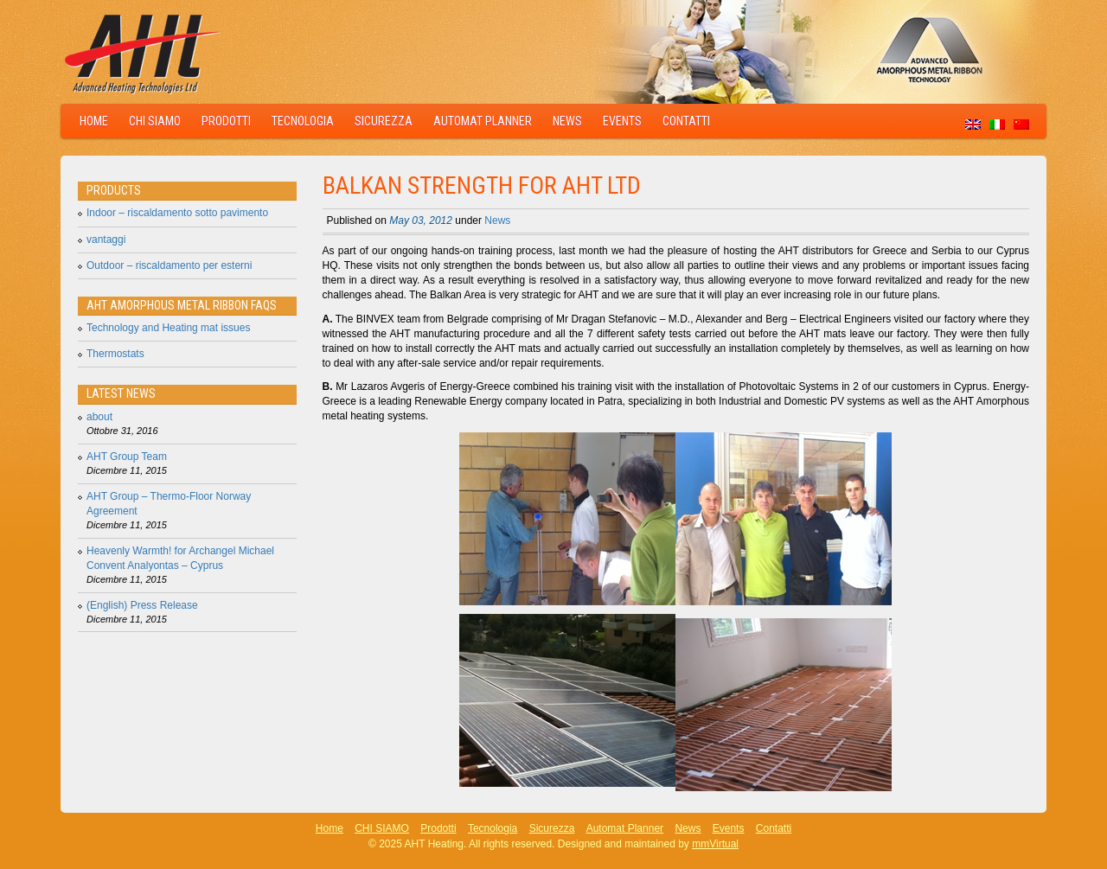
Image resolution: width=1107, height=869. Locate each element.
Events (622, 121)
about (99, 417)
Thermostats (115, 354)
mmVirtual (715, 844)
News (567, 121)
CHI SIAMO (155, 121)
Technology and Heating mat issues (168, 328)
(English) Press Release (142, 605)
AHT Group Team (126, 456)
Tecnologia (303, 121)
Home (94, 121)
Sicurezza (384, 121)
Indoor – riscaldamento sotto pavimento (177, 213)
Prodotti (226, 121)
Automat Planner (482, 121)
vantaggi (105, 239)
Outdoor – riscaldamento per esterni (169, 265)
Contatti (686, 121)
